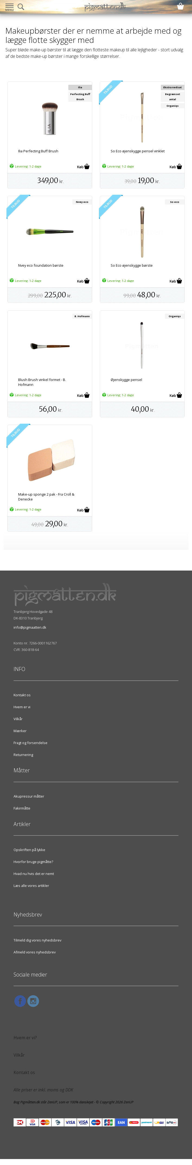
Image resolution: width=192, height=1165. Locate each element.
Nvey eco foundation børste (40, 265)
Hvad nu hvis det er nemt (34, 873)
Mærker (20, 730)
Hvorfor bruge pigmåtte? (33, 861)
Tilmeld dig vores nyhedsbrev (37, 940)
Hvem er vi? (25, 1038)
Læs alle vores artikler (31, 885)
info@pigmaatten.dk (30, 627)
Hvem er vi (22, 706)
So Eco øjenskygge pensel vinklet (138, 151)
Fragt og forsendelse (30, 742)
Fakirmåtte (22, 808)
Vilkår (18, 718)
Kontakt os (22, 694)
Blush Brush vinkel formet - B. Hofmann (42, 382)
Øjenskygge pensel (126, 379)
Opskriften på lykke (29, 849)
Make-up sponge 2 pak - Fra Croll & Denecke (46, 497)
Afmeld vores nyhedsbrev (35, 952)
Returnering (23, 754)
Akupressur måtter (29, 796)
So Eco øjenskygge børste (132, 265)
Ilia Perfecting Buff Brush (38, 151)
